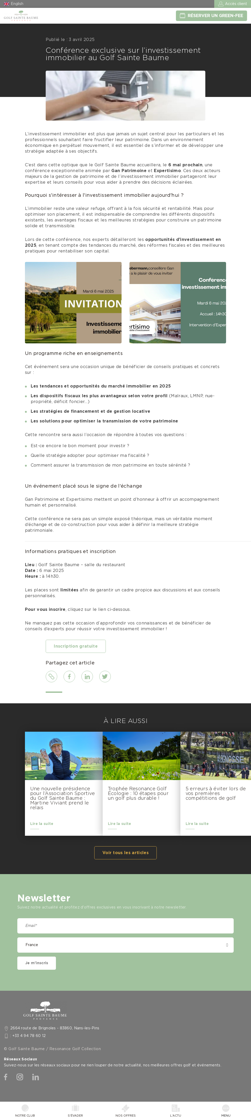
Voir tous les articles (125, 853)
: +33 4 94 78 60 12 (28, 1036)
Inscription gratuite (76, 646)
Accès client (236, 4)
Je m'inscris (36, 963)
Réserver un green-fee (215, 16)
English (17, 4)
